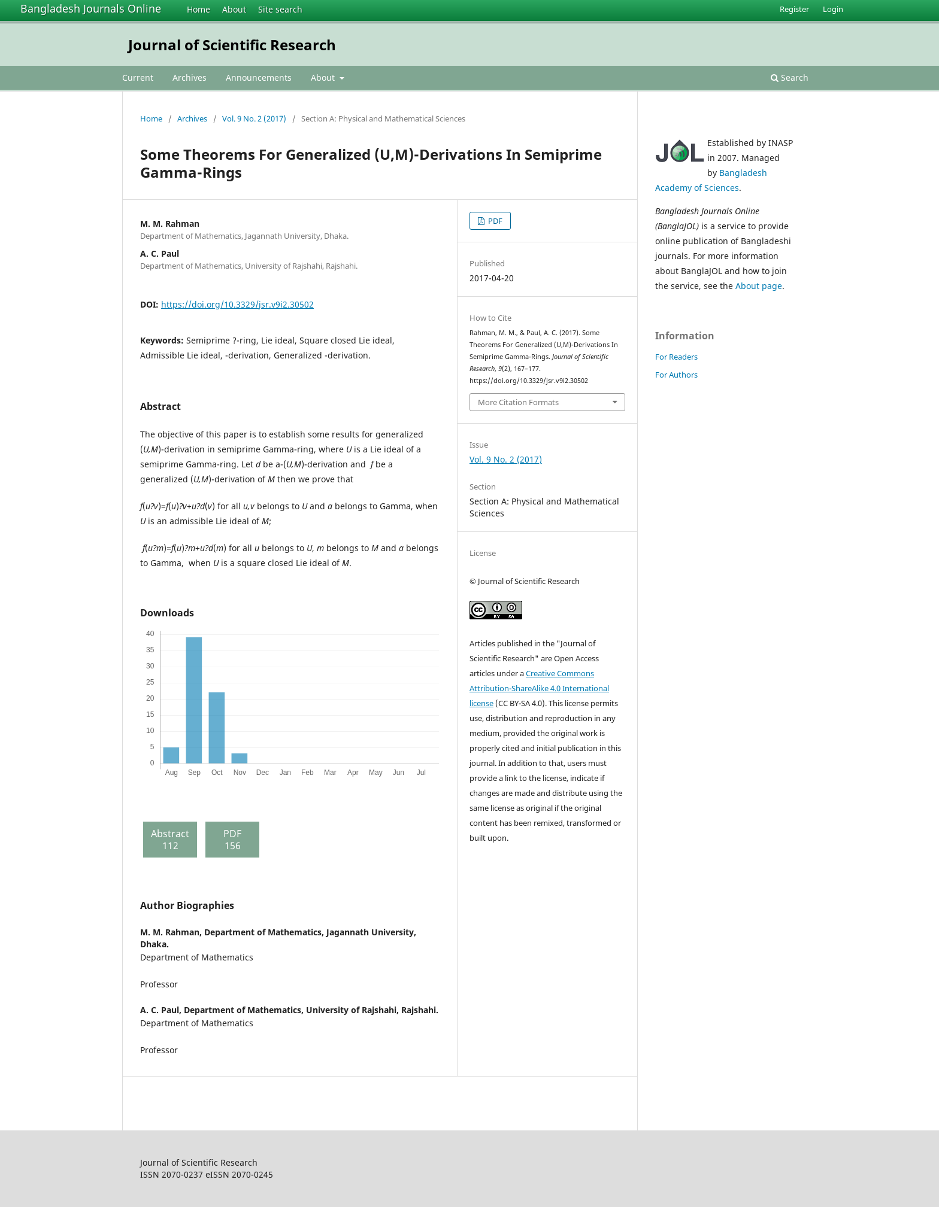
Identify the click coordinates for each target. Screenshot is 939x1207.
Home (198, 9)
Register (794, 9)
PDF (494, 220)
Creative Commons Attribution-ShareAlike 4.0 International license (539, 688)
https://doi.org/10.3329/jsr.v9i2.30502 (237, 304)
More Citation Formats (518, 402)
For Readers (676, 356)
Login (833, 9)
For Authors (676, 374)
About (234, 9)
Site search (280, 9)
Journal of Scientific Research (232, 44)
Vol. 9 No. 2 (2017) (254, 118)
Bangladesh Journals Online (90, 8)
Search (789, 77)
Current (137, 77)
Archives (189, 77)
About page (758, 285)
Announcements (259, 77)
